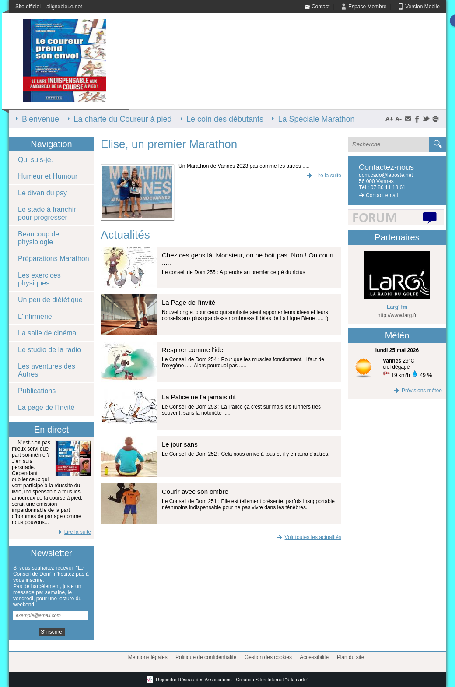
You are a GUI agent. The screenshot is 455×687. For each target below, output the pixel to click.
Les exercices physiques (39, 279)
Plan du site (350, 657)
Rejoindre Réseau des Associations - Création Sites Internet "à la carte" (227, 679)
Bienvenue (40, 119)
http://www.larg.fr (397, 315)
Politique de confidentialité (205, 657)
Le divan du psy (42, 193)
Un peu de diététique (50, 299)
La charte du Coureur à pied (123, 119)
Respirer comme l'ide (192, 349)
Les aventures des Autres (46, 370)
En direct (51, 429)
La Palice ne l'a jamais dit (199, 397)
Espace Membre (367, 7)
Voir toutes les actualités (308, 537)
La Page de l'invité (188, 302)
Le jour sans (180, 444)
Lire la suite (72, 532)
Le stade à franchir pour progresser (47, 213)
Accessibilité (314, 657)
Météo (397, 335)
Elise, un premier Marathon (169, 144)
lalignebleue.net (63, 7)
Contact (320, 7)
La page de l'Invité (46, 407)
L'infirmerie (35, 316)
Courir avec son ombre (195, 491)
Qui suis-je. (35, 159)
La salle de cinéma (47, 333)
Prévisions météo (417, 390)
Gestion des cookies (268, 657)
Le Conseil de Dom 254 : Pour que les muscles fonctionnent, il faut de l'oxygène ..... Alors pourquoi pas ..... (243, 362)
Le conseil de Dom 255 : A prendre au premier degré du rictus (233, 272)
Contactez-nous (386, 167)
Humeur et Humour (47, 176)
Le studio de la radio (49, 349)
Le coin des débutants (224, 119)
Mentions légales (148, 657)
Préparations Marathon (53, 258)
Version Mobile (422, 7)
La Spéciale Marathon (316, 119)
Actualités (125, 234)
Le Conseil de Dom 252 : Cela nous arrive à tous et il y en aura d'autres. (245, 454)
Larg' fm (397, 307)
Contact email (382, 195)
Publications (37, 391)
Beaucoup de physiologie (38, 238)
